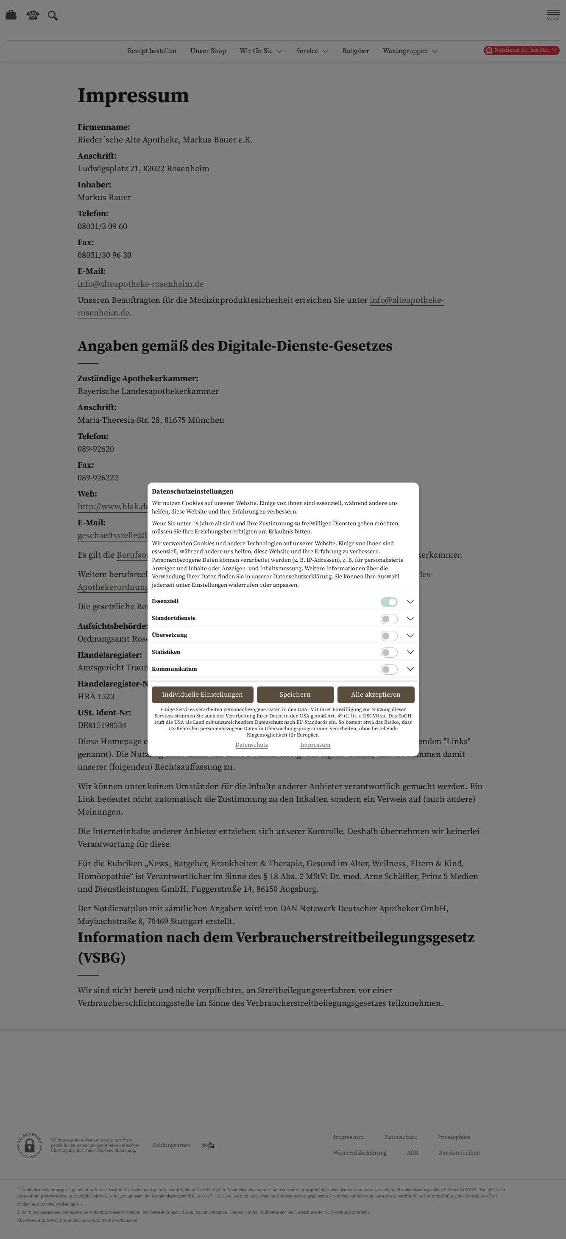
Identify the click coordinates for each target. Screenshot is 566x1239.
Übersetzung (169, 635)
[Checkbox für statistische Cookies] (389, 652)
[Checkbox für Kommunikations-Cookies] (389, 669)
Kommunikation (174, 669)
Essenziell (165, 601)
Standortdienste (173, 618)
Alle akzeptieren (376, 694)
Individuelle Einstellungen (202, 694)
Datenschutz (251, 745)
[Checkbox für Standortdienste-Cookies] (389, 619)
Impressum (315, 745)
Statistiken (166, 652)
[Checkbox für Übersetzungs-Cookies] (389, 636)
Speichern (295, 694)
